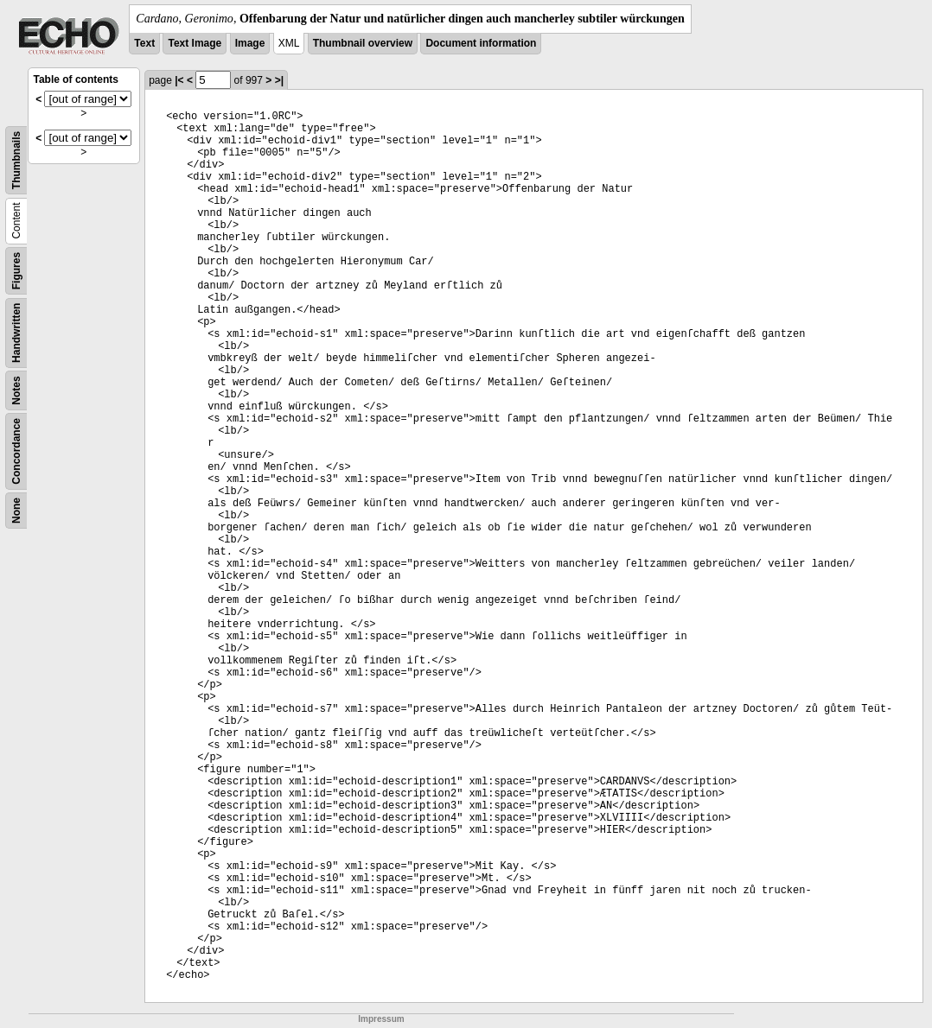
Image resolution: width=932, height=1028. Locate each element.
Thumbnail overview (362, 43)
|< (179, 80)
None (16, 511)
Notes (16, 390)
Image (250, 43)
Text (144, 43)
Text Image (194, 43)
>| (279, 80)
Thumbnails (16, 160)
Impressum (381, 1019)
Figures (16, 270)
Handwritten (16, 333)
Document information (480, 43)
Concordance (16, 451)
